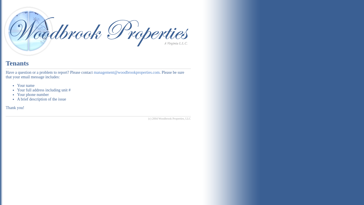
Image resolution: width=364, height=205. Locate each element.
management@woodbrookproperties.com (127, 72)
